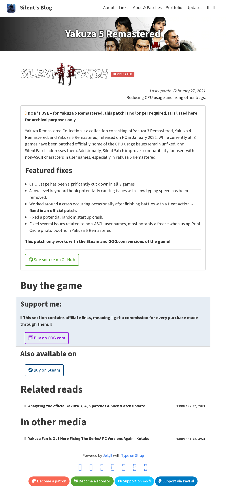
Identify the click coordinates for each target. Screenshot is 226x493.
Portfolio (174, 8)
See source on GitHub (52, 260)
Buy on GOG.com (46, 338)
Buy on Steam (44, 370)
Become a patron (49, 481)
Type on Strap (132, 455)
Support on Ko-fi (134, 481)
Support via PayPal (176, 481)
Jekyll (107, 455)
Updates (194, 8)
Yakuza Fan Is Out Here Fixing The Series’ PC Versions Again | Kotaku (88, 438)
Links (123, 8)
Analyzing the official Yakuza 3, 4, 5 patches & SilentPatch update (86, 406)
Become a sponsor (92, 481)
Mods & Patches (147, 8)
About (109, 8)
